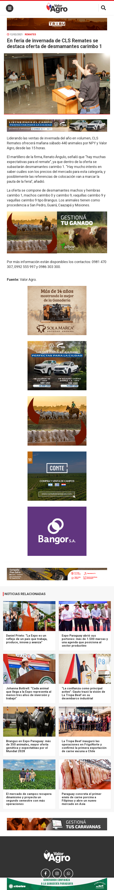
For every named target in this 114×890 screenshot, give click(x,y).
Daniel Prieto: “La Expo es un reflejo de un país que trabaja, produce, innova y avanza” (26, 639)
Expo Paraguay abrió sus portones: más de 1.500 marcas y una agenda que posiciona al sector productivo (85, 641)
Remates (30, 34)
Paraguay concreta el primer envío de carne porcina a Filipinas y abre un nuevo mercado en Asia (81, 799)
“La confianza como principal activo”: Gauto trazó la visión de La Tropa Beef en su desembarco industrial (83, 693)
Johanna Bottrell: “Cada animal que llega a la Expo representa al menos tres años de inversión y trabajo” (28, 693)
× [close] (103, 880)
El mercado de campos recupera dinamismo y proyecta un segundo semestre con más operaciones (28, 799)
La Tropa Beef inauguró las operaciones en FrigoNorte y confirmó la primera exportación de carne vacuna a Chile (84, 746)
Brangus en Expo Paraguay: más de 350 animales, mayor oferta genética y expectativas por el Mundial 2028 (28, 746)
